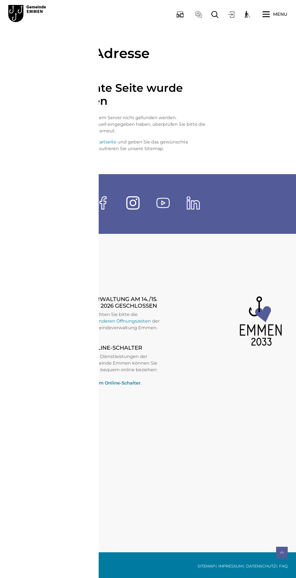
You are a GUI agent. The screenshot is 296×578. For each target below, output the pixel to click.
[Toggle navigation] (275, 14)
